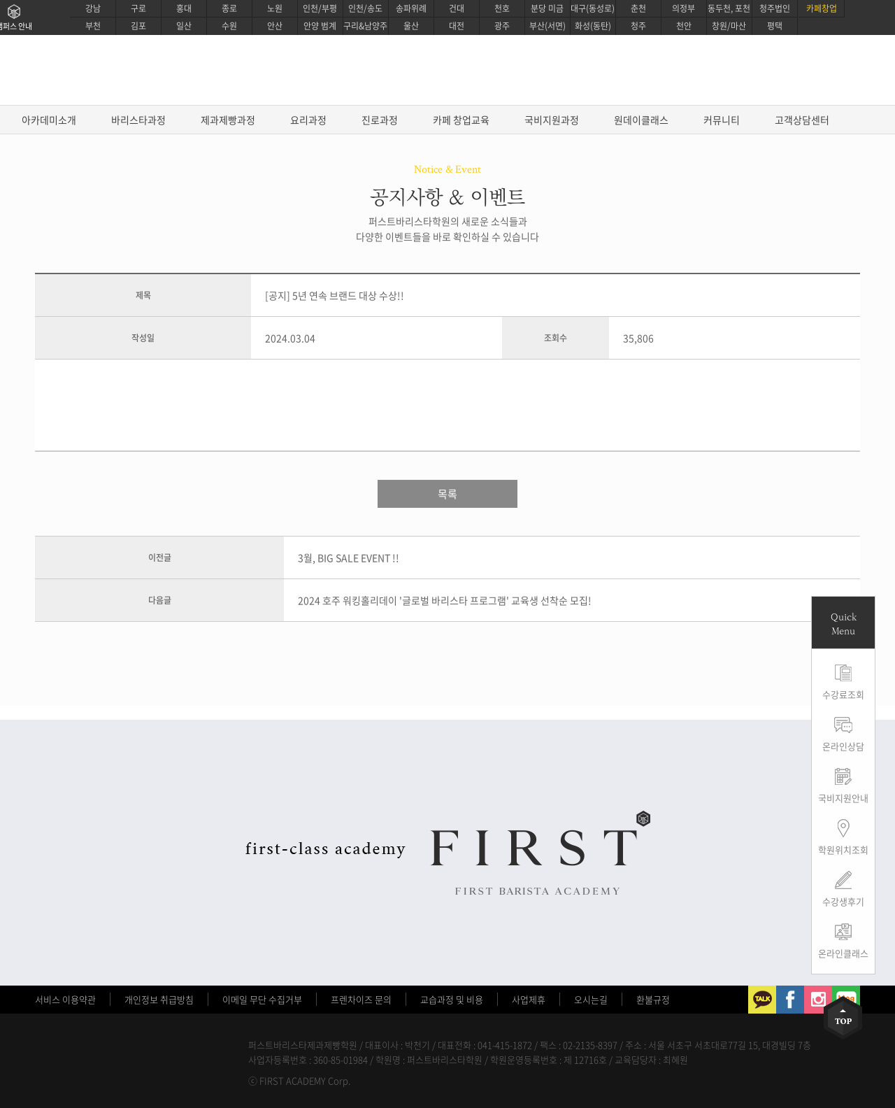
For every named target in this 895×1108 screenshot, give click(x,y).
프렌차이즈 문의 (361, 999)
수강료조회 (843, 694)
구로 (138, 8)
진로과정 (379, 120)
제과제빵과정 (228, 120)
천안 (684, 26)
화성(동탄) (593, 26)
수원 (229, 26)
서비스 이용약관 (65, 999)
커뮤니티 (721, 120)
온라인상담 (843, 746)
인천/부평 (320, 8)
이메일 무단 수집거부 (262, 999)
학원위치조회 (843, 849)
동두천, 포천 (729, 8)
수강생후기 (843, 901)
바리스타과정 (138, 120)
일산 (184, 26)
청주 (638, 26)
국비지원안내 (843, 797)
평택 (774, 26)
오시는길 (591, 999)
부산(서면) (547, 26)
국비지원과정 (551, 120)
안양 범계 (319, 26)
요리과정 (308, 120)
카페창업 (821, 8)
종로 (229, 8)
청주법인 (774, 8)
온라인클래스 (843, 953)
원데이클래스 (641, 120)
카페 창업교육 (461, 120)
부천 (93, 26)
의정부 (683, 8)
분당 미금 (547, 8)
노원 (274, 8)
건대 (456, 8)
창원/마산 (729, 26)
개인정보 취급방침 (159, 999)
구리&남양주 (365, 26)
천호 (502, 8)
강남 (93, 8)
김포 (138, 26)
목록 (447, 494)
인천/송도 (365, 8)
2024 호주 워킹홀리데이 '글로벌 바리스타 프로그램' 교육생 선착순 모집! (445, 600)
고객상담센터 (802, 120)
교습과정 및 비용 (451, 999)
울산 (411, 26)
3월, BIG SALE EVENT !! (348, 557)
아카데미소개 (49, 120)
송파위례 (411, 8)
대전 (456, 26)
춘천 (638, 8)
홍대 (184, 8)
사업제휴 (528, 999)
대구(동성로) (593, 8)
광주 (502, 26)
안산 (274, 26)
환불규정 (653, 999)
